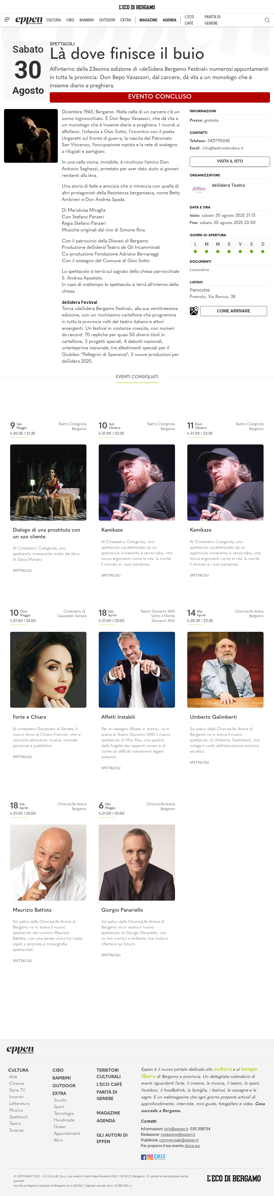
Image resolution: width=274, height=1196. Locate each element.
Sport (59, 1107)
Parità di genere (107, 1095)
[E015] (159, 1157)
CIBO (70, 20)
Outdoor (63, 1086)
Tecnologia (64, 1114)
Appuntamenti (67, 1134)
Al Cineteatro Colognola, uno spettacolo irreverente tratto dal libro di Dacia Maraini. (46, 554)
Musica (16, 1110)
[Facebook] (143, 1157)
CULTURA (53, 20)
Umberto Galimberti (213, 717)
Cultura (18, 1071)
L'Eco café (109, 1085)
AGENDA (169, 20)
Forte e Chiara (29, 717)
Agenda (106, 1121)
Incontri (16, 1097)
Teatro (15, 1124)
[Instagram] (150, 1157)
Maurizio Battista (32, 910)
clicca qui (192, 1146)
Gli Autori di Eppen (112, 1138)
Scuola (60, 1100)
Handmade (64, 1120)
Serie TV (17, 1090)
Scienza (16, 1130)
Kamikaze (112, 530)
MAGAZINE (148, 20)
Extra (59, 1094)
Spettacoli (62, 44)
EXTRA (125, 20)
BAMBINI (86, 20)
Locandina (199, 270)
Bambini (61, 1078)
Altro (58, 1140)
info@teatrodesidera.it (222, 148)
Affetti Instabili (118, 717)
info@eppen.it (176, 1129)
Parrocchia (200, 290)
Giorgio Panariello (122, 910)
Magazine (108, 1113)
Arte (13, 1077)
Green (60, 1127)
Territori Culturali (109, 1074)
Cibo (58, 1071)
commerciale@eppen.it (179, 1140)
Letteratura (19, 1104)
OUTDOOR (107, 20)
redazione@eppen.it (178, 1134)
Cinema (16, 1084)
